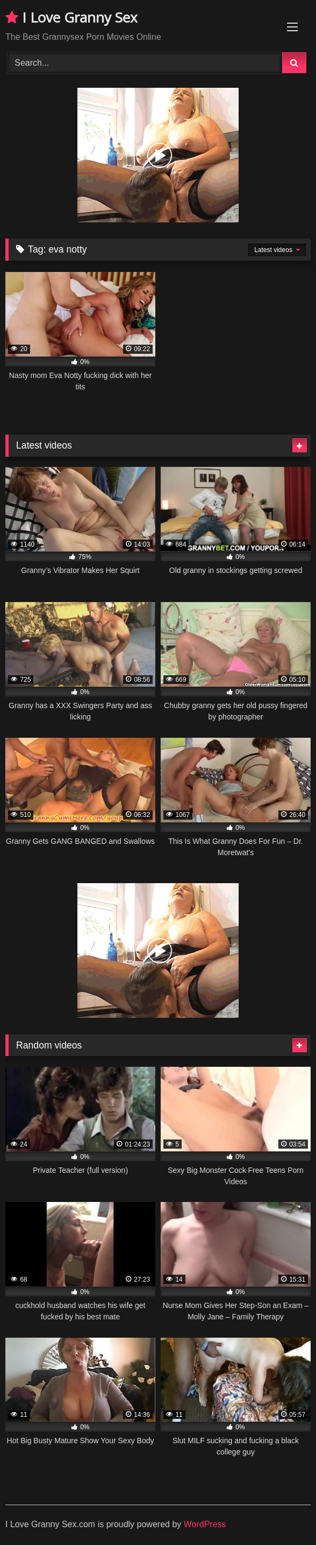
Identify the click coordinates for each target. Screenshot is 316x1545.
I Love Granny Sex (71, 17)
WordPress (205, 1524)
